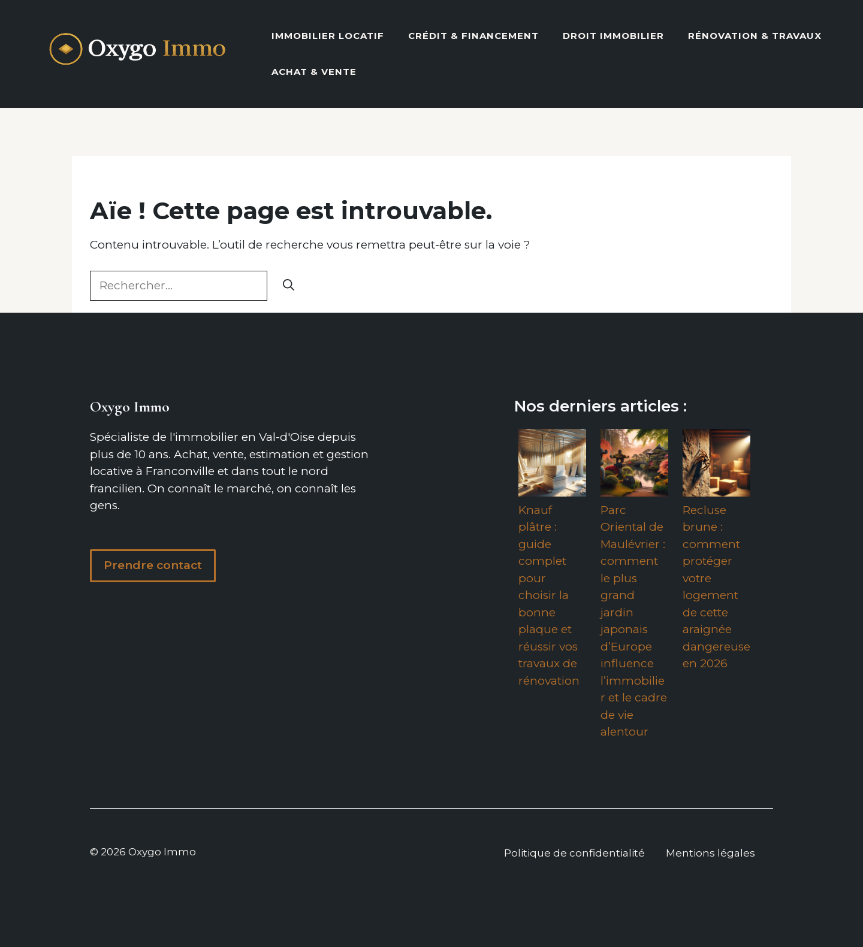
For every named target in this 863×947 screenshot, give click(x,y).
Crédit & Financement (473, 35)
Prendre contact (153, 565)
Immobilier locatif (327, 35)
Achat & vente (314, 71)
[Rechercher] (288, 286)
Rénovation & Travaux (755, 35)
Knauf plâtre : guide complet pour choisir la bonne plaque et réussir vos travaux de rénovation (549, 595)
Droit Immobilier (613, 35)
